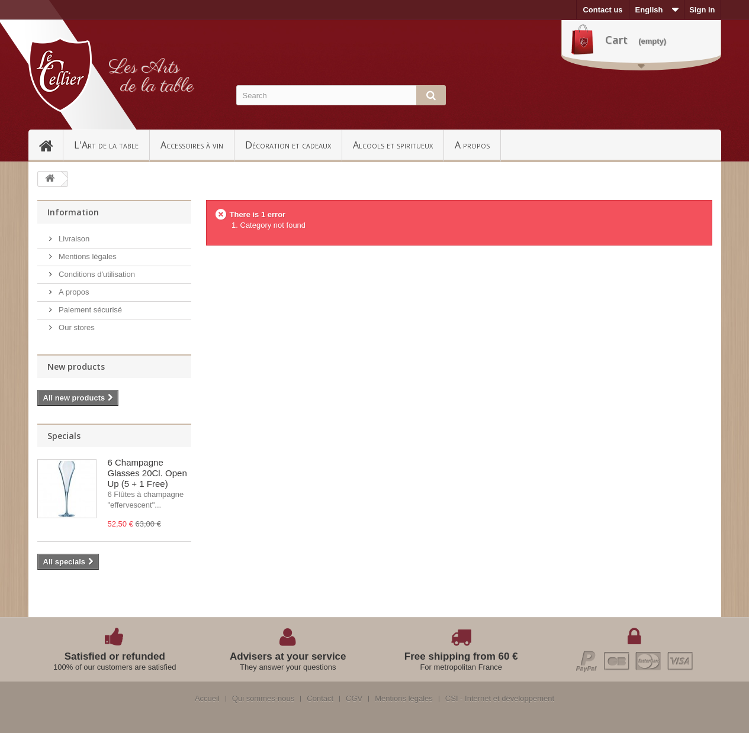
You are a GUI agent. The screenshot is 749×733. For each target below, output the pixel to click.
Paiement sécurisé (90, 309)
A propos (472, 144)
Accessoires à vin (191, 144)
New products (76, 366)
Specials (64, 435)
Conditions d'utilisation (96, 274)
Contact (320, 699)
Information (73, 212)
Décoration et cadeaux (288, 144)
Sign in (702, 9)
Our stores (76, 327)
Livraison (73, 238)
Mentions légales (87, 256)
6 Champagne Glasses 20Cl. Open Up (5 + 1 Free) (147, 473)
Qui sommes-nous (263, 699)
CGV (354, 699)
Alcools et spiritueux (393, 144)
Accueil (51, 144)
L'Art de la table (106, 144)
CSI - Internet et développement (499, 699)
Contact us (602, 9)
